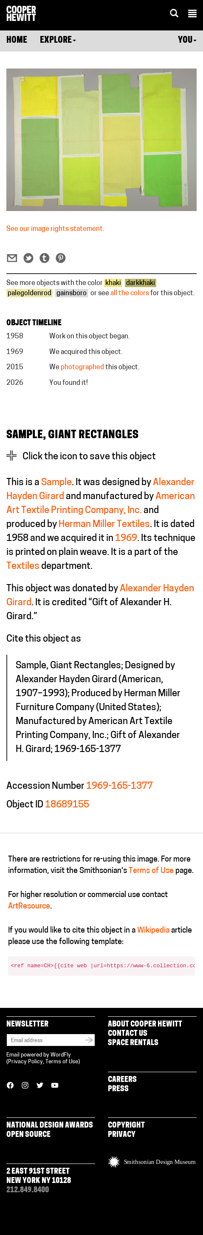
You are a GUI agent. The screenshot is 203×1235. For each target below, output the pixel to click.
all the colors (129, 293)
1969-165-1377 (119, 786)
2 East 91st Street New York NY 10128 (38, 1176)
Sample (56, 483)
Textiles (22, 566)
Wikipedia (153, 931)
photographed (82, 367)
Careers (122, 1080)
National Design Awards (49, 1126)
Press (118, 1089)
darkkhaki (140, 283)
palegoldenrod (29, 293)
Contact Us (127, 1034)
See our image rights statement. (55, 229)
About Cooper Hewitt (145, 1025)
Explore (58, 40)
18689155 (67, 805)
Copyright (126, 1126)
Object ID (24, 805)
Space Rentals (133, 1043)
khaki (113, 283)
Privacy (121, 1135)
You (187, 40)
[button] (192, 14)
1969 (126, 538)
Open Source (28, 1135)
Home (16, 40)
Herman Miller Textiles (104, 525)
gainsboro (71, 293)
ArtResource (29, 907)
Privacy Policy (25, 1062)
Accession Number (45, 786)
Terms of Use (151, 871)
